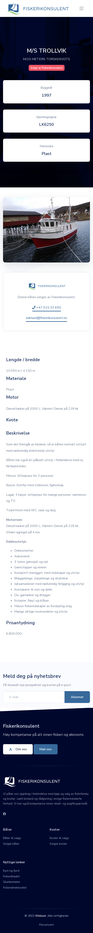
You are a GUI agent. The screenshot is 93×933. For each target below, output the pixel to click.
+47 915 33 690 (46, 307)
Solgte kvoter (58, 844)
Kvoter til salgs (59, 838)
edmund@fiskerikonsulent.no (46, 318)
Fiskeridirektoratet (14, 888)
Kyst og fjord (11, 871)
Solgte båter (11, 844)
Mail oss (45, 749)
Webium (40, 916)
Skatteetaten (11, 882)
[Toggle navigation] (81, 8)
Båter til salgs (12, 838)
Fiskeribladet (11, 876)
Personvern (46, 925)
